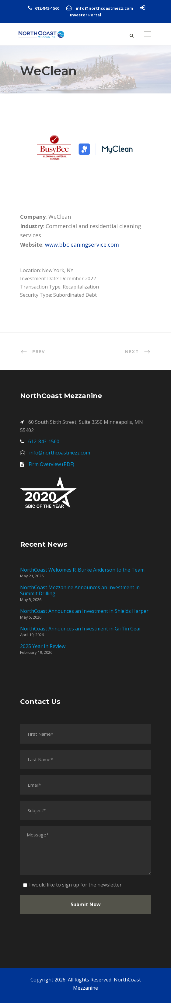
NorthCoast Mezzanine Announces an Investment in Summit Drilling (80, 590)
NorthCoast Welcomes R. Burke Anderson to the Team (82, 569)
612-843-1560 (47, 8)
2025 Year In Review (42, 646)
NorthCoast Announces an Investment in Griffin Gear (80, 628)
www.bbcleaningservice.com (82, 244)
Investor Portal (85, 15)
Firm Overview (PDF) (51, 464)
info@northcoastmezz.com (104, 8)
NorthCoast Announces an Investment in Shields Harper (84, 611)
